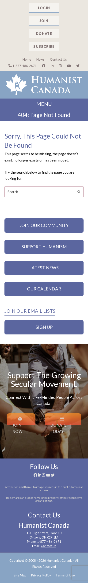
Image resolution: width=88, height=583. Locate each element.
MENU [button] (44, 104)
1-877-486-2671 (22, 66)
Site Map (20, 575)
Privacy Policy (41, 575)
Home (27, 59)
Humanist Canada (60, 560)
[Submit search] (78, 191)
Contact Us (58, 59)
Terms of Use (65, 575)
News (40, 59)
